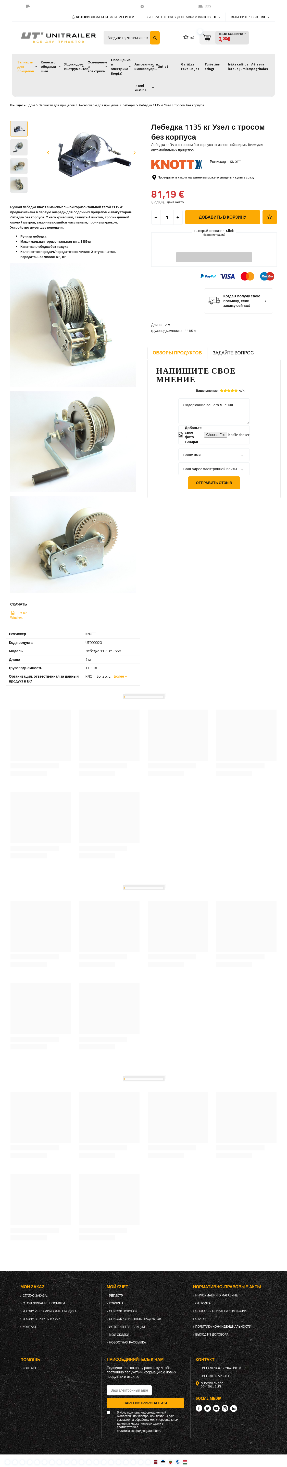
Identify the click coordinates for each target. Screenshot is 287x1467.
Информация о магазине (216, 1295)
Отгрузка (203, 1303)
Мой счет (117, 1287)
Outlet (163, 66)
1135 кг (191, 181)
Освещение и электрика (97, 67)
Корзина (116, 1303)
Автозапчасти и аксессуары (146, 66)
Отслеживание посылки (44, 1303)
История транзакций (127, 1326)
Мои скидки (119, 1334)
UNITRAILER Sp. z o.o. (216, 1376)
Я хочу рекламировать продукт (49, 1311)
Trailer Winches (18, 615)
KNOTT (235, 161)
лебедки (128, 105)
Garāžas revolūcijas (190, 66)
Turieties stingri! (212, 66)
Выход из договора (212, 1334)
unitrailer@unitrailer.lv (166, 6)
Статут (201, 1318)
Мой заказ (32, 1287)
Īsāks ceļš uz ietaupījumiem (240, 66)
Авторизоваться (92, 16)
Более (119, 676)
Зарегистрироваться (145, 1403)
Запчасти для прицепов (25, 67)
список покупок (123, 1311)
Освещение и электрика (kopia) (121, 66)
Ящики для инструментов (76, 66)
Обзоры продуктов (177, 352)
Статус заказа (35, 1295)
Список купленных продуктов (135, 1318)
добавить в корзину (222, 238)
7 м (167, 175)
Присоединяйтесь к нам (135, 1359)
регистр (126, 16)
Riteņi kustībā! (140, 88)
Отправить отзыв (214, 482)
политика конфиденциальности (223, 1326)
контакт (29, 1326)
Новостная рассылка (127, 1342)
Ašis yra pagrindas (259, 66)
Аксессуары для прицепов (99, 105)
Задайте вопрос (233, 352)
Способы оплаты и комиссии (221, 1311)
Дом (32, 105)
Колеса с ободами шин (48, 67)
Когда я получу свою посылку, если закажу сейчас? (241, 322)
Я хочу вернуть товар (41, 1318)
